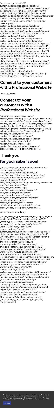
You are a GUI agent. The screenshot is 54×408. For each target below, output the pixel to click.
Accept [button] (7, 403)
